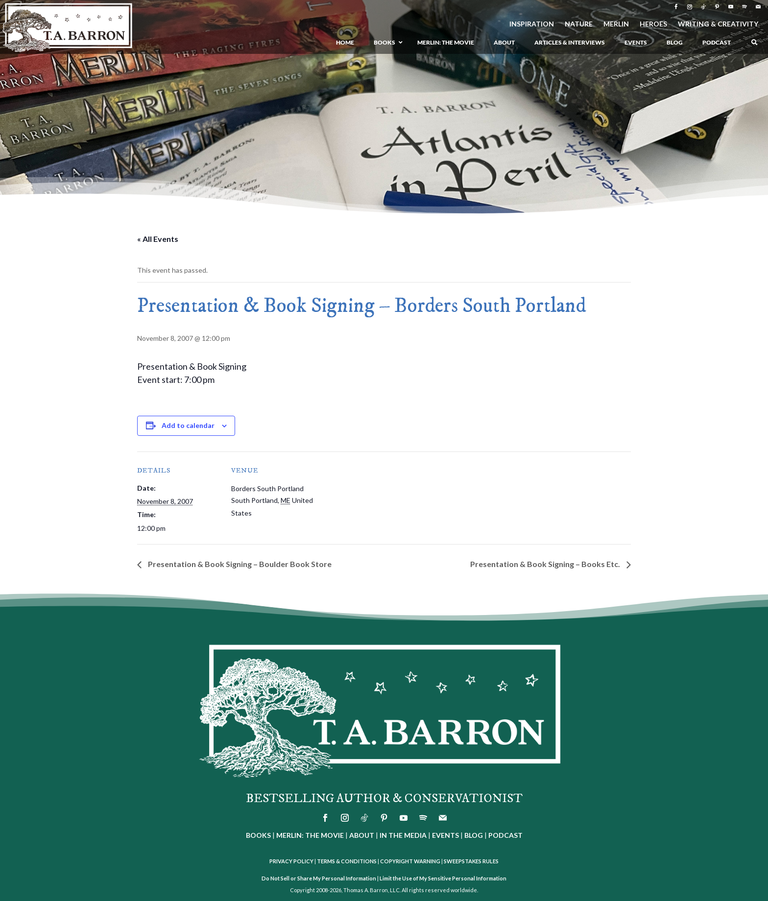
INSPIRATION (531, 24)
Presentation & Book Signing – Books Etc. (546, 564)
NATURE (579, 24)
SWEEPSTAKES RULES (471, 861)
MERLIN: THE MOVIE (310, 835)
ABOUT (361, 835)
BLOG (473, 835)
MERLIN (616, 24)
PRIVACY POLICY (291, 861)
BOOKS (258, 835)
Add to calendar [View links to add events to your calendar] (188, 425)
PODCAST (505, 835)
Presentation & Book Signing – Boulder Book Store (239, 564)
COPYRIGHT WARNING (410, 861)
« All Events (157, 238)
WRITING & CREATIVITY (718, 24)
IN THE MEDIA (403, 835)
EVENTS (445, 835)
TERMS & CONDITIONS (347, 861)
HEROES (653, 24)
